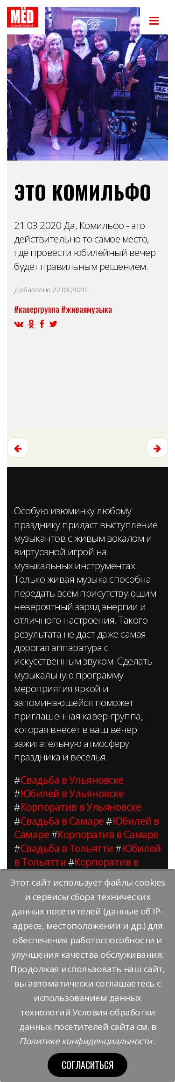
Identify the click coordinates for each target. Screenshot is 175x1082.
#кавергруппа (36, 308)
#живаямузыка (86, 308)
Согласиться (87, 1065)
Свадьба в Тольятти (67, 848)
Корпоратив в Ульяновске (81, 806)
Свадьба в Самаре (62, 820)
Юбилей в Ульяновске (72, 793)
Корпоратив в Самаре (108, 834)
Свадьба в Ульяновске (72, 779)
